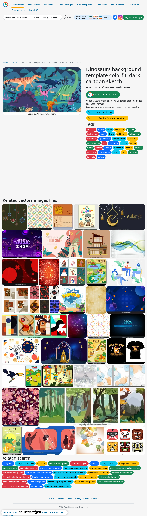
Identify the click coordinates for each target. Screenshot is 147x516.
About (86, 498)
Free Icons (102, 4)
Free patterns (18, 10)
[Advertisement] (73, 41)
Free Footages (66, 4)
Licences (60, 498)
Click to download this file (103, 94)
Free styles (133, 4)
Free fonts (49, 4)
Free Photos (34, 4)
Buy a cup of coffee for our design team (107, 118)
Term (69, 498)
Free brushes (117, 4)
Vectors (15, 62)
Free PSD (33, 10)
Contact (95, 498)
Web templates (84, 4)
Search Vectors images (16, 17)
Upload (68, 17)
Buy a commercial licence (100, 112)
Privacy (77, 498)
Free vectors (17, 4)
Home (6, 62)
